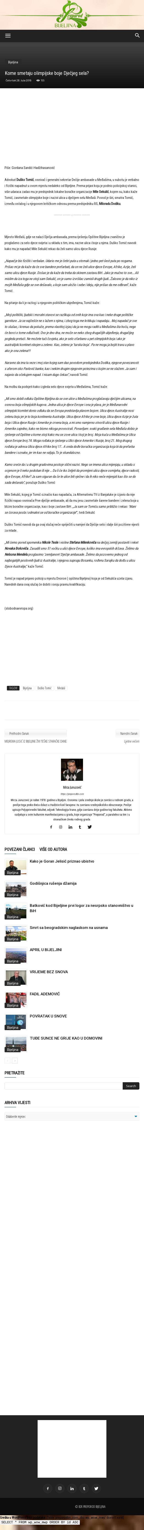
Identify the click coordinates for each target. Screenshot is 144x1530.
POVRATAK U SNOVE (48, 1016)
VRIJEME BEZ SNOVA (49, 972)
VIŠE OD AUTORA (53, 849)
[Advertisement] (72, 131)
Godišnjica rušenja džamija (53, 883)
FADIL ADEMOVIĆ (45, 994)
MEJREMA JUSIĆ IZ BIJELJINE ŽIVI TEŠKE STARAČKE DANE (36, 741)
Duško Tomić (44, 688)
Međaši (61, 688)
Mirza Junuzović (72, 787)
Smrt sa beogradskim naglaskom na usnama (69, 927)
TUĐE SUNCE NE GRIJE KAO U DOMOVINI (66, 1038)
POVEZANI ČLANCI (20, 849)
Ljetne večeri (131, 741)
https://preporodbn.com (72, 794)
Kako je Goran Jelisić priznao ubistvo (62, 861)
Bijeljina (13, 62)
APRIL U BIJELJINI (46, 949)
